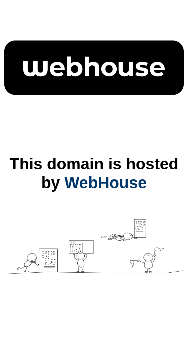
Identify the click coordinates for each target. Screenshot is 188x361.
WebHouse (105, 182)
